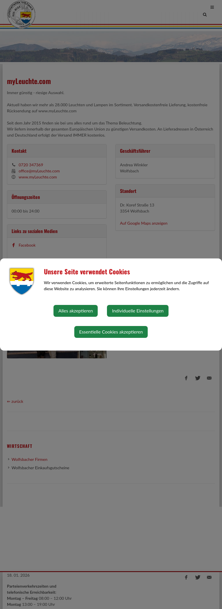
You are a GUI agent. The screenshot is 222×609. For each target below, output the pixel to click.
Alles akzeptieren (75, 310)
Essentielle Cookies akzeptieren (111, 331)
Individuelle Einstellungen (138, 310)
